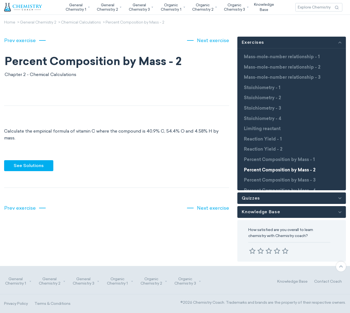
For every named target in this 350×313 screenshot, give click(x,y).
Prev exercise (20, 40)
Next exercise (213, 40)
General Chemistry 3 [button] (86, 281)
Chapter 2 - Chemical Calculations (40, 74)
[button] (77, 7)
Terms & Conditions (52, 303)
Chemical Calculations (81, 23)
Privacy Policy (16, 303)
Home (9, 23)
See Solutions (29, 165)
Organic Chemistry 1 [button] (120, 281)
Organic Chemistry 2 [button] (154, 281)
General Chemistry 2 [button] (52, 281)
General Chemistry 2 (38, 23)
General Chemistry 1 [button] (18, 281)
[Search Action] (337, 7)
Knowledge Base (292, 281)
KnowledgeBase (264, 6)
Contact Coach (328, 281)
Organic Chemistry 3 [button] (187, 281)
